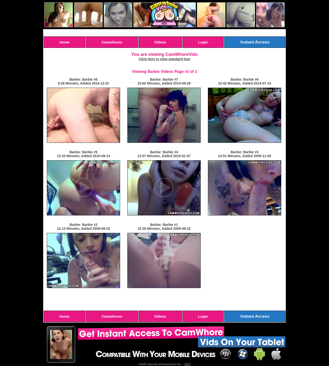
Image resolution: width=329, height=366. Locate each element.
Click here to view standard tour (164, 59)
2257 (187, 364)
